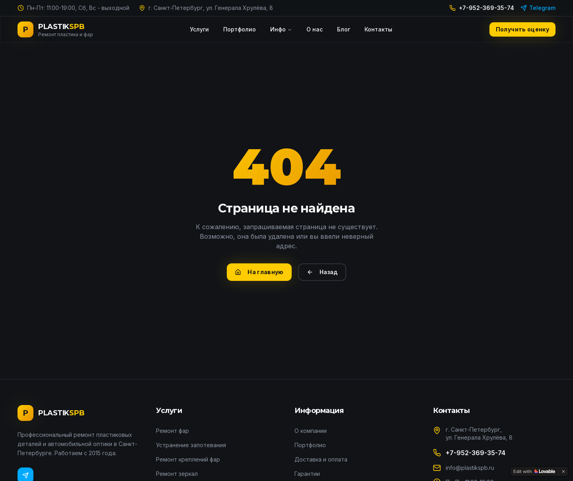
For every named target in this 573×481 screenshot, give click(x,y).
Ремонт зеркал (177, 473)
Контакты (378, 29)
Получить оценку (522, 29)
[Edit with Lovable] (534, 471)
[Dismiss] (563, 471)
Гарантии (307, 473)
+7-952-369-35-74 (481, 7)
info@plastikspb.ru (470, 467)
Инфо (281, 29)
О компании (310, 430)
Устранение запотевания (191, 445)
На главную (259, 272)
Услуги (199, 29)
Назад (322, 272)
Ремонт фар (172, 430)
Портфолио (239, 29)
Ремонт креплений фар (188, 459)
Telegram (537, 7)
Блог (343, 29)
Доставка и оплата (320, 459)
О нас (314, 29)
